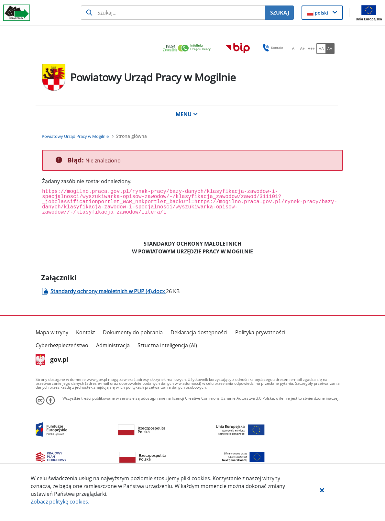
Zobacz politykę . (60, 501)
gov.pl (52, 360)
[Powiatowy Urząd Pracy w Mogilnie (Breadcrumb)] (75, 136)
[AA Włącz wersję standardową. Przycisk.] (320, 48)
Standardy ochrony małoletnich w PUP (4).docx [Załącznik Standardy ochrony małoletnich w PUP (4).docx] (108, 291)
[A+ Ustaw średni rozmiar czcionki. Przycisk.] (302, 48)
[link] (188, 48)
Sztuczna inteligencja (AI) (167, 345)
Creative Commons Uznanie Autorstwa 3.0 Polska (229, 398)
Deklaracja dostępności (198, 332)
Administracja (113, 345)
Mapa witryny (52, 332)
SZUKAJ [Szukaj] (279, 12)
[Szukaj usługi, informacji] (173, 13)
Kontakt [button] (272, 47)
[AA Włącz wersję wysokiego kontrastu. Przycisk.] (330, 48)
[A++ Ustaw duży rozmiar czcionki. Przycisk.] (311, 48)
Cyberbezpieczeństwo (62, 345)
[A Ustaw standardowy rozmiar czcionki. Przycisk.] (293, 48)
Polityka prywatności (260, 332)
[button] (321, 489)
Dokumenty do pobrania (133, 332)
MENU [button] (187, 114)
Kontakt (85, 332)
